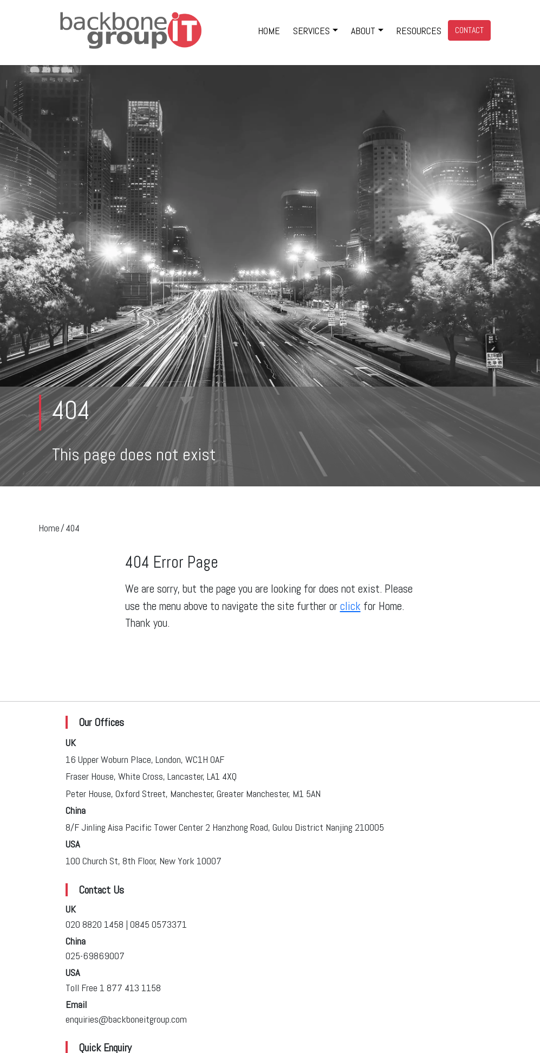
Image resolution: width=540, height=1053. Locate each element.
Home (49, 528)
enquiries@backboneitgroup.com (126, 1019)
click (350, 606)
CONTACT (469, 30)
